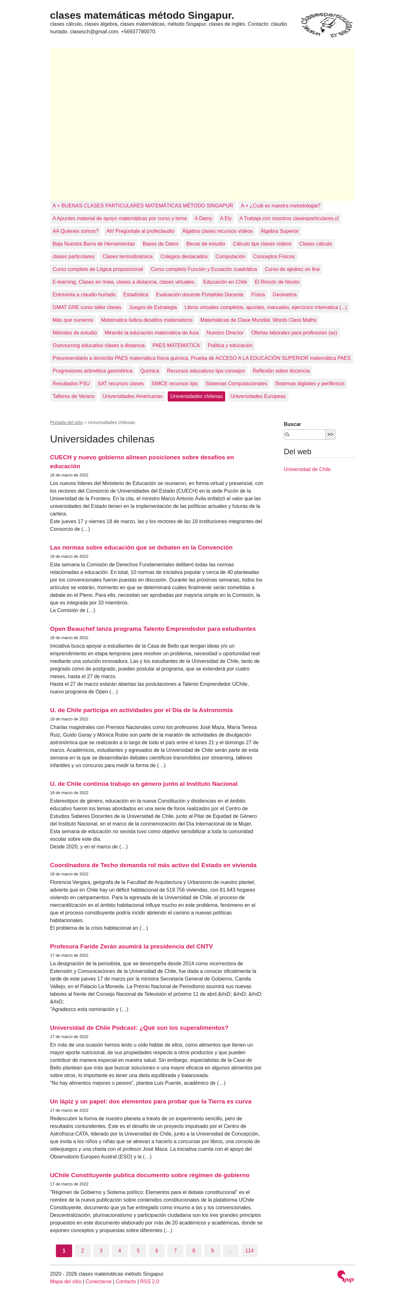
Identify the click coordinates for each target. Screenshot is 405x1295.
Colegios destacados (184, 256)
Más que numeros (73, 320)
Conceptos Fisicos (274, 256)
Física (258, 294)
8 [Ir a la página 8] (193, 1250)
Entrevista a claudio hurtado (84, 294)
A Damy (203, 218)
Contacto (126, 1281)
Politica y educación (230, 345)
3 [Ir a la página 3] (101, 1250)
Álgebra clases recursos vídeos (217, 231)
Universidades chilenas (196, 396)
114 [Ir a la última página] (249, 1250)
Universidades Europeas (258, 396)
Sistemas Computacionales (236, 383)
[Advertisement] (202, 124)
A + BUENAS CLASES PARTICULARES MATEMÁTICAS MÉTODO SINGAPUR (143, 205)
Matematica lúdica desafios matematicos (146, 320)
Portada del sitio (66, 422)
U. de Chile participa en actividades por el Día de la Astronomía (141, 710)
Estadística (135, 294)
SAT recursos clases (121, 383)
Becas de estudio (205, 243)
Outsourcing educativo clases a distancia (99, 345)
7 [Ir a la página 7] (175, 1250)
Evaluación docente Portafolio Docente (200, 294)
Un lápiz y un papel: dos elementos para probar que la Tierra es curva (151, 1101)
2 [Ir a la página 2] (82, 1250)
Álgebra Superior (280, 231)
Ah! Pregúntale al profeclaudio (140, 231)
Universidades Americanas (132, 396)
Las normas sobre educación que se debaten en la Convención (141, 547)
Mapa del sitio (66, 1281)
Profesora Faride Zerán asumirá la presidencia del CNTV (131, 946)
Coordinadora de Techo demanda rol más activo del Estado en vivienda (153, 865)
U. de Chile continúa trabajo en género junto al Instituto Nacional (144, 783)
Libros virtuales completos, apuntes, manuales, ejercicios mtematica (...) (266, 307)
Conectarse (98, 1281)
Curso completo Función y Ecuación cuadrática (204, 269)
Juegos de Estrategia (153, 307)
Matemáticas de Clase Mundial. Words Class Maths (258, 320)
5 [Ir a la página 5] (138, 1250)
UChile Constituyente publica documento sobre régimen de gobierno (150, 1175)
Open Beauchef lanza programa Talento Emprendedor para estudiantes (153, 628)
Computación (230, 256)
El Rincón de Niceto (277, 282)
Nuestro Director (224, 332)
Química (149, 371)
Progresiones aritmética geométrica (93, 371)
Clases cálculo (315, 243)
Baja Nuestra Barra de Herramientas (94, 243)
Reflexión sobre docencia (281, 371)
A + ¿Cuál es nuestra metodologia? (280, 205)
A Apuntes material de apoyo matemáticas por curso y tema (120, 218)
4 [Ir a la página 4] (119, 1250)
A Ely (226, 218)
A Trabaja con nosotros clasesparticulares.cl (289, 218)
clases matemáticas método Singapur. (142, 15)
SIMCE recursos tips (175, 383)
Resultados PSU (71, 383)
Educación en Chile (225, 282)
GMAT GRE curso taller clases (87, 307)
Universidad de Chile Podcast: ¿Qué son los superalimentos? (139, 1027)
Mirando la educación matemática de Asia (152, 332)
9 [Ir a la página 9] (212, 1250)
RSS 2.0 (149, 1281)
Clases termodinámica (127, 256)
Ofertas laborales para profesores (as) (294, 332)
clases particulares (74, 256)
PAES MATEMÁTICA (176, 345)
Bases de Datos (161, 243)
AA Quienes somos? (76, 231)
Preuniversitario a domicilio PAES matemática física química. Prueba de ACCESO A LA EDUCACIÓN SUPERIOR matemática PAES (202, 358)
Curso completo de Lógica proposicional (98, 269)
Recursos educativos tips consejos (206, 371)
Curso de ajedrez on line (292, 269)
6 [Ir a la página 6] (156, 1250)
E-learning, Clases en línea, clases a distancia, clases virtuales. (124, 282)
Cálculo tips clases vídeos (262, 243)
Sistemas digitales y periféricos (310, 383)
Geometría (285, 294)
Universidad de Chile (307, 469)
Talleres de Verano (74, 396)
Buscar (292, 424)
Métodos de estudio (75, 332)
